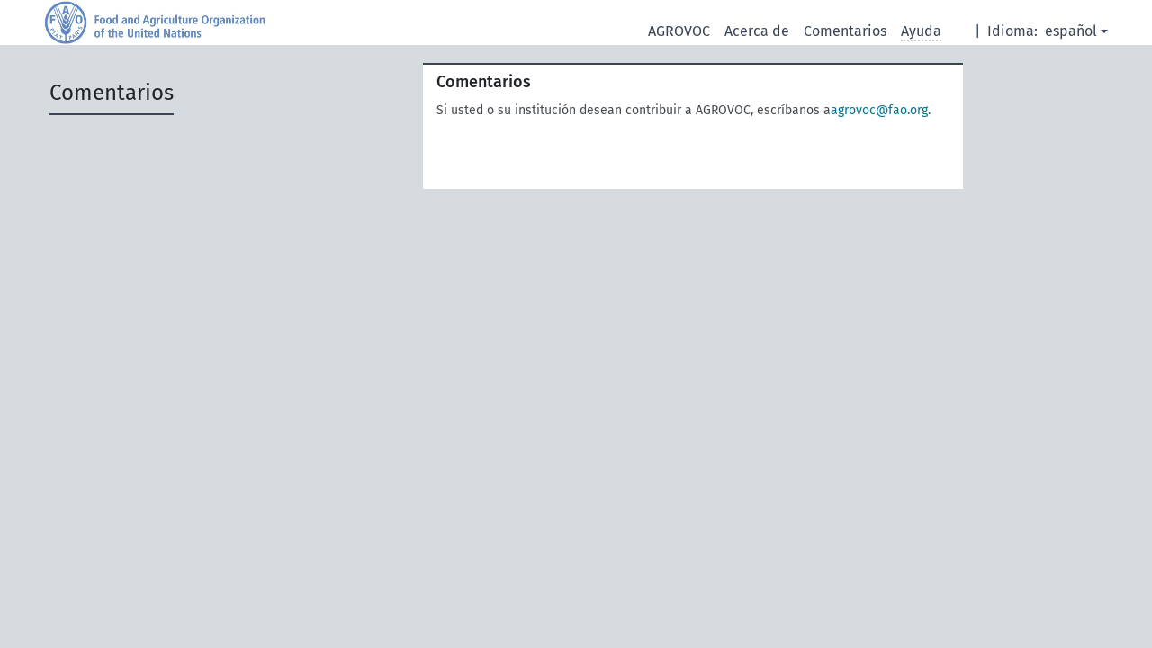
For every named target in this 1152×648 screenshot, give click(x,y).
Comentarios (845, 31)
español (1071, 31)
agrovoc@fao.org (879, 110)
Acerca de (756, 31)
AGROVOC (679, 31)
